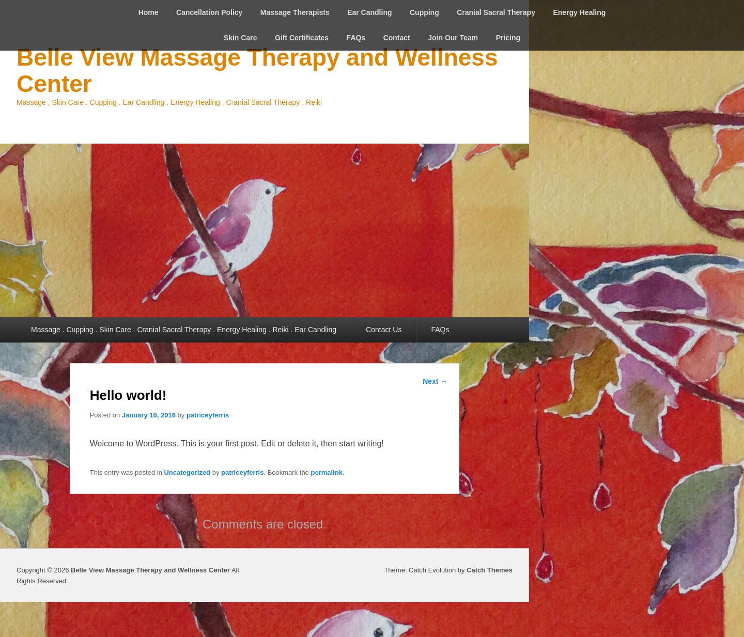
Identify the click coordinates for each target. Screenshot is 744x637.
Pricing (508, 38)
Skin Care (240, 38)
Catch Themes (490, 570)
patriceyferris (208, 415)
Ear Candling (369, 12)
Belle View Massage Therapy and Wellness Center (257, 70)
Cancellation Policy (209, 12)
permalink (326, 472)
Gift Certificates (302, 38)
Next (435, 381)
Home (148, 12)
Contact (396, 38)
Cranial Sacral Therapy (496, 12)
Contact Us (383, 329)
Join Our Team (453, 38)
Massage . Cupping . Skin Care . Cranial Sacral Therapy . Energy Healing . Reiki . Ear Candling (183, 329)
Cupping (424, 12)
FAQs (356, 38)
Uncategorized (187, 472)
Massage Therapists (295, 12)
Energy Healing (579, 12)
